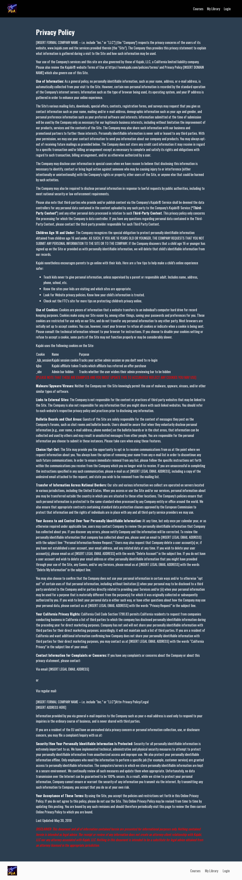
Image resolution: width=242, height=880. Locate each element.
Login (227, 8)
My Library (213, 8)
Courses (198, 8)
